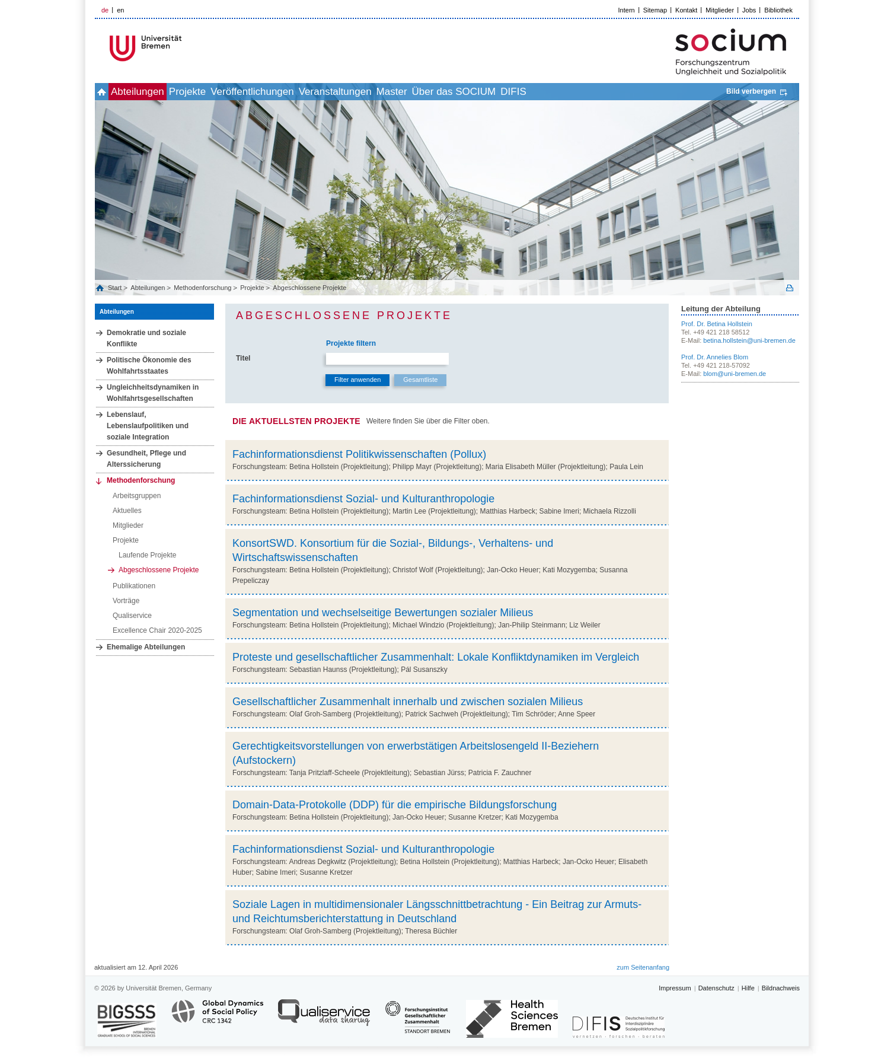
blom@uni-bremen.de (734, 373)
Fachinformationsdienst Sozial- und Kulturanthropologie (363, 499)
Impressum (675, 988)
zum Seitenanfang (643, 967)
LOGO (185, 48)
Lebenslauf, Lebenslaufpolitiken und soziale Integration (148, 425)
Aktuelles (127, 510)
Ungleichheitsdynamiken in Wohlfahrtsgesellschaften (153, 393)
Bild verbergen (751, 91)
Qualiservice (132, 615)
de (104, 10)
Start (115, 287)
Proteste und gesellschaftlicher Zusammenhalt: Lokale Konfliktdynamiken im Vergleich (435, 657)
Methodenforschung (202, 287)
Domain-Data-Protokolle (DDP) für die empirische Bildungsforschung (394, 805)
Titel (243, 358)
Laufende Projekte (147, 555)
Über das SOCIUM (539, 91)
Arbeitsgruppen (137, 496)
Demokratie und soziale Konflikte (146, 338)
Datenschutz (716, 988)
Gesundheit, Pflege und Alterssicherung (146, 459)
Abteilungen (157, 91)
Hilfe (748, 988)
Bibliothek (778, 10)
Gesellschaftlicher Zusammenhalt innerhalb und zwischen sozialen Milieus (407, 702)
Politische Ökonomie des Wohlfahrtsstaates (149, 365)
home (108, 91)
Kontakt (686, 10)
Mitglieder (719, 10)
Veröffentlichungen (298, 91)
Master (463, 91)
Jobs (749, 10)
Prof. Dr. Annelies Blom (714, 357)
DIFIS (611, 91)
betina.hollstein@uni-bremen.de (749, 340)
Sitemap (655, 10)
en (120, 10)
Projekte (220, 91)
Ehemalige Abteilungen (146, 647)
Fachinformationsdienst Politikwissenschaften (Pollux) (359, 454)
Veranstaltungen (393, 91)
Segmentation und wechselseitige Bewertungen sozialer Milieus (382, 613)
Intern (626, 10)
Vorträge (126, 601)
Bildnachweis (781, 988)
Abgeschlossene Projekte (309, 287)
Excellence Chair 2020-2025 (157, 630)
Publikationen (134, 586)
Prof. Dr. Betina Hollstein (716, 323)
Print (789, 288)
